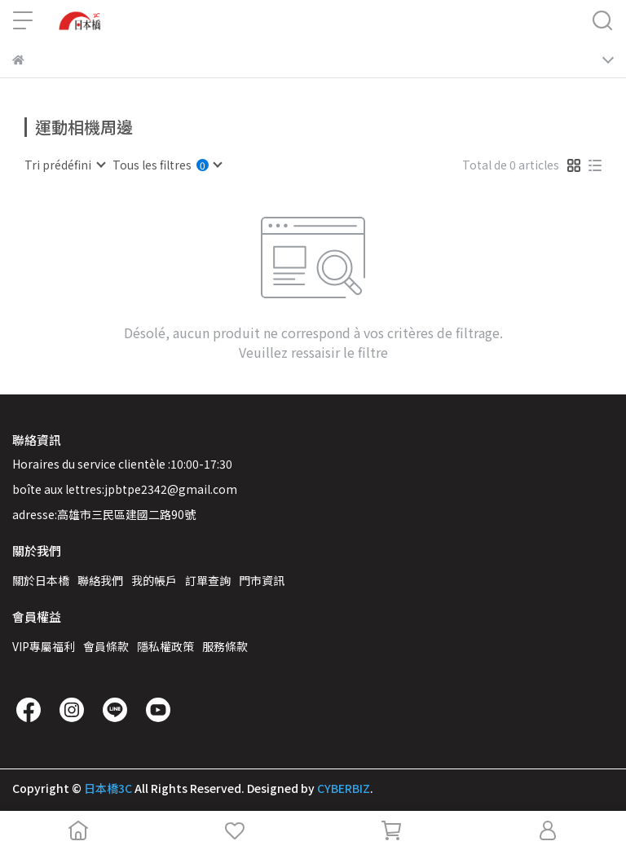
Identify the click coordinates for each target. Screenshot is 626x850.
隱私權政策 (165, 646)
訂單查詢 (208, 580)
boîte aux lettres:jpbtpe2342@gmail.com (124, 489)
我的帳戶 (154, 580)
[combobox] (64, 164)
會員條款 (106, 646)
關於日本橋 (40, 580)
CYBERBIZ (343, 788)
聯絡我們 (100, 580)
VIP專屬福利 (43, 646)
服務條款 (225, 646)
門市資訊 (261, 580)
